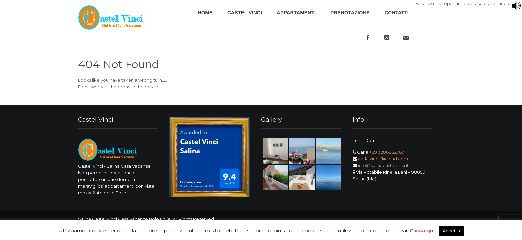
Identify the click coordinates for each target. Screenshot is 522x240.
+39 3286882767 (386, 152)
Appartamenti (296, 12)
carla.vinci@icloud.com (383, 158)
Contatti (396, 12)
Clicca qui (422, 230)
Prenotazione (350, 12)
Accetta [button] (451, 230)
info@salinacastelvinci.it (383, 165)
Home (205, 12)
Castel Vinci (244, 12)
